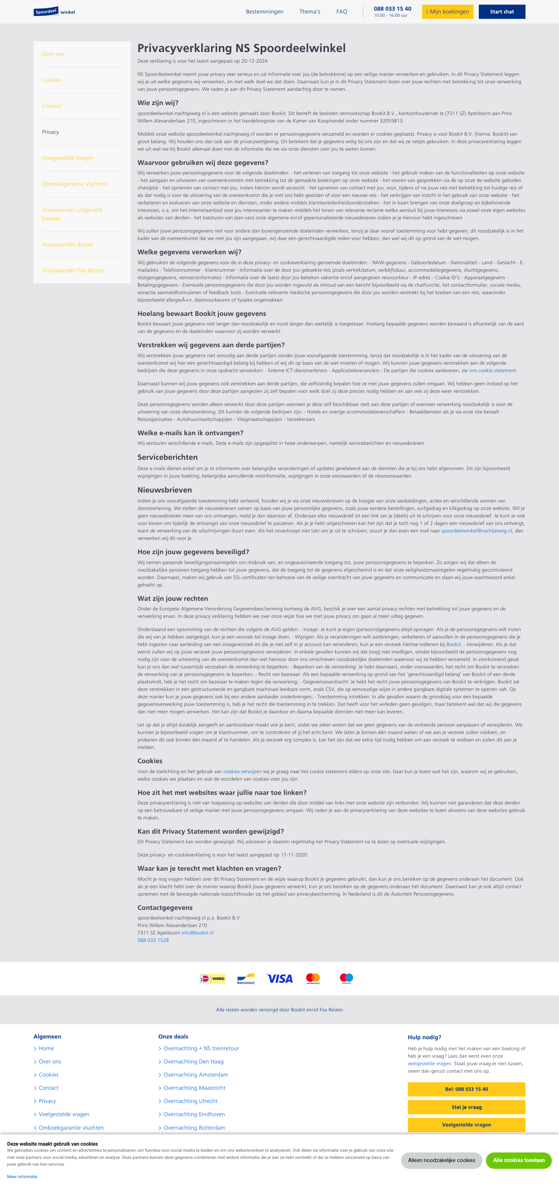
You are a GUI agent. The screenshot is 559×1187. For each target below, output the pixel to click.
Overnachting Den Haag (194, 1061)
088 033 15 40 (392, 9)
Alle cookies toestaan (519, 1160)
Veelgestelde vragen (64, 1114)
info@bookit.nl (197, 933)
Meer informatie (22, 1176)
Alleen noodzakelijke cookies (441, 1160)
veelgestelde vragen (429, 1064)
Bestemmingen (264, 12)
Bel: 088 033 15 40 (466, 1089)
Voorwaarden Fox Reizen (73, 270)
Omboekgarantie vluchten (74, 184)
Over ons (53, 54)
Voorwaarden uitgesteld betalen (72, 214)
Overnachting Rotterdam (194, 1128)
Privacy (50, 132)
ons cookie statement (492, 371)
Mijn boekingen (447, 12)
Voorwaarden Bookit (67, 244)
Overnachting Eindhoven (194, 1114)
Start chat (502, 12)
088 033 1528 (153, 940)
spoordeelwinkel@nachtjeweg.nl (476, 531)
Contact (52, 106)
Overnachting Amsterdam (196, 1075)
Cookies (52, 80)
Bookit (454, 644)
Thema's (309, 12)
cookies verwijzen (243, 772)
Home (46, 1048)
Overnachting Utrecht (190, 1101)
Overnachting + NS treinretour (201, 1048)
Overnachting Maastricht (194, 1088)
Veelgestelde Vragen (67, 158)
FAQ (342, 12)
